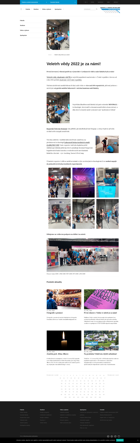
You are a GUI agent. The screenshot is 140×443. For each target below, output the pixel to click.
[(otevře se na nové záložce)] (59, 77)
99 (103, 394)
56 (77, 386)
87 (103, 392)
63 (103, 386)
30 (69, 381)
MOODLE (100, 2)
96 (92, 394)
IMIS (108, 2)
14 (103, 375)
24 (93, 378)
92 (76, 394)
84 (92, 392)
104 (82, 397)
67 (73, 389)
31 (73, 381)
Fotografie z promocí (55, 313)
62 (99, 386)
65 (65, 389)
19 (74, 378)
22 (86, 378)
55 (73, 386)
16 (64, 378)
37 (95, 381)
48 (92, 383)
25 (97, 378)
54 (69, 386)
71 (88, 389)
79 (73, 392)
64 (61, 389)
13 (100, 375)
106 (91, 397)
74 (100, 389)
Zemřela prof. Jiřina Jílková (57, 354)
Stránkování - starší (113, 375)
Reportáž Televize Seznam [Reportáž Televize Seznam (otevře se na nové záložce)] (57, 129)
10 (89, 375)
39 (103, 381)
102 (74, 397)
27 (104, 378)
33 (80, 381)
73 (96, 389)
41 (65, 383)
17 (67, 378)
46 (84, 383)
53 (65, 386)
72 (92, 389)
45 (80, 383)
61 (95, 386)
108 (100, 397)
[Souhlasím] (138, 440)
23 (89, 378)
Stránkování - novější (52, 375)
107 (95, 397)
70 (85, 389)
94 (84, 394)
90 (69, 394)
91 (72, 394)
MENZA (116, 2)
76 (62, 392)
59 (88, 386)
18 (71, 378)
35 (88, 381)
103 (78, 397)
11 (93, 375)
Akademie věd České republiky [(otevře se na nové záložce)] (70, 80)
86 (99, 392)
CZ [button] (86, 2)
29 (65, 381)
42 (69, 383)
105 (87, 397)
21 (82, 378)
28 (61, 381)
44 (77, 383)
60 (92, 386)
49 (96, 383)
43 (73, 383)
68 (77, 389)
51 (103, 383)
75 (103, 389)
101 (70, 397)
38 (99, 381)
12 (96, 375)
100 (65, 397)
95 (88, 394)
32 (77, 381)
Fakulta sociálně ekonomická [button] (34, 2)
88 (61, 394)
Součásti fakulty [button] (62, 2)
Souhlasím (120, 440)
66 (69, 389)
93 (80, 394)
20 (78, 378)
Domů (50, 54)
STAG (92, 2)
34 (84, 381)
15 (60, 378)
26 (101, 378)
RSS (21, 436)
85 (95, 392)
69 (81, 389)
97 (96, 394)
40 (61, 383)
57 (80, 386)
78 (69, 392)
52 (61, 386)
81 (80, 392)
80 (77, 392)
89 (65, 394)
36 (92, 381)
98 (100, 394)
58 (84, 386)
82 (84, 392)
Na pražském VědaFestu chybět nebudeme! (100, 354)
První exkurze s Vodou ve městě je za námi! (100, 313)
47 (88, 383)
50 (100, 383)
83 (88, 392)
